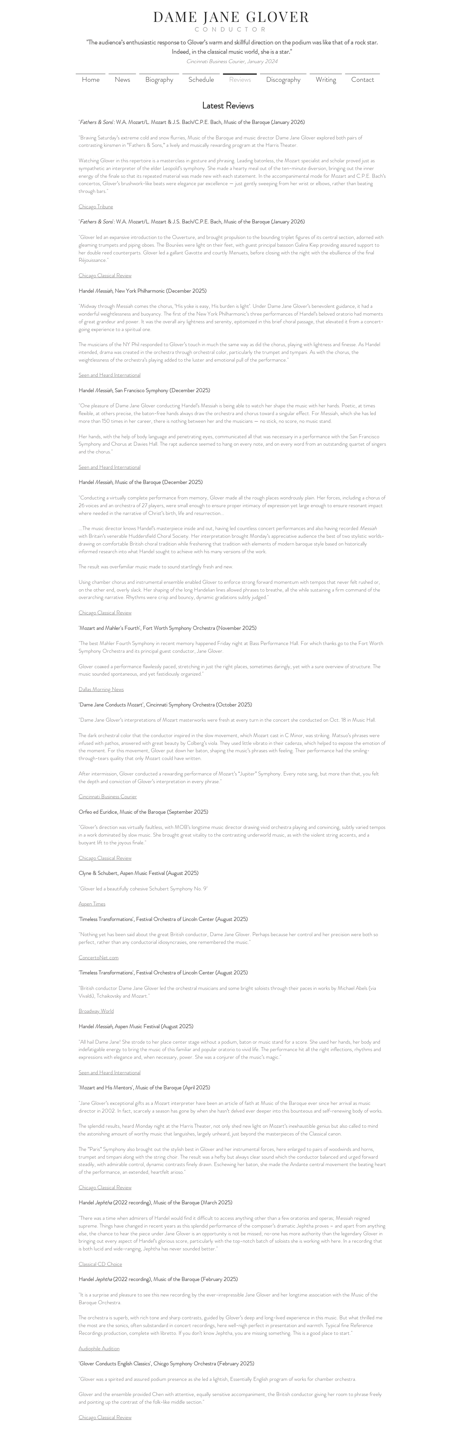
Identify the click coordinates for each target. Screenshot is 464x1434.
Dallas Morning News (101, 689)
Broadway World (96, 1011)
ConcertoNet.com (99, 957)
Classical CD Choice (100, 1264)
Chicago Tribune (96, 206)
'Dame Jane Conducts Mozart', (112, 704)
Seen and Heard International (109, 467)
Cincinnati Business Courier (108, 796)
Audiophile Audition (99, 1348)
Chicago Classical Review (105, 275)
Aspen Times (92, 903)
